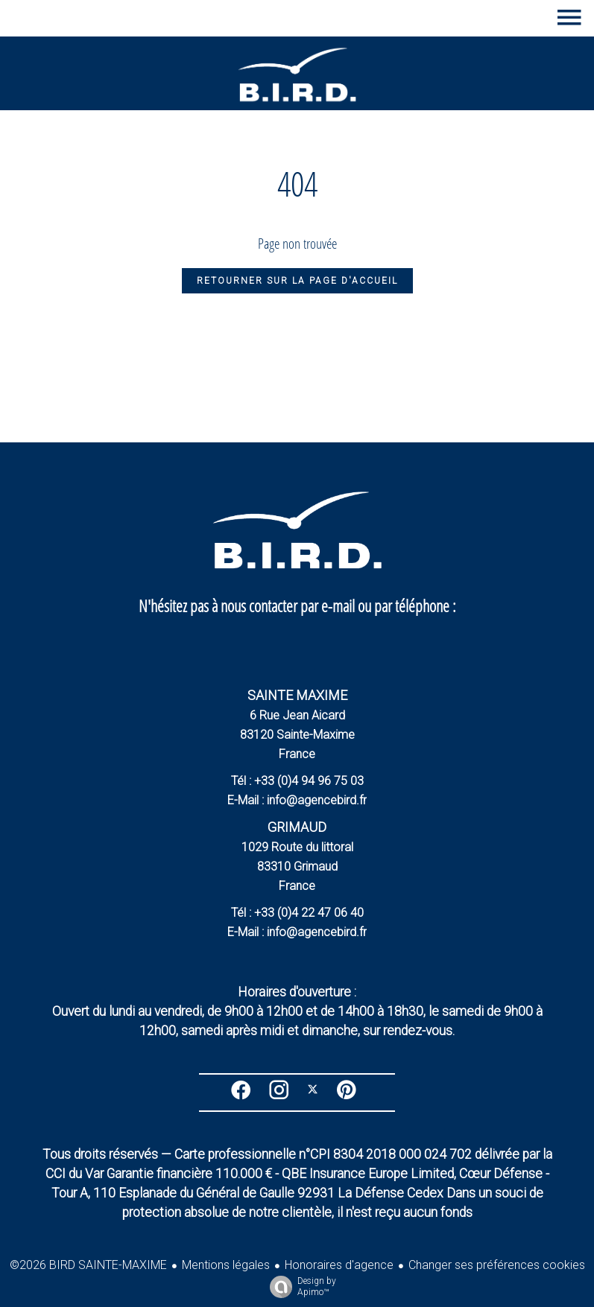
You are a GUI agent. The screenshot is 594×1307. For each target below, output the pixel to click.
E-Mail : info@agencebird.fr (297, 800)
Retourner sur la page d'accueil (297, 281)
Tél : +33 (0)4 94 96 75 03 (297, 781)
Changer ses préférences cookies (496, 1265)
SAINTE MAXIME (297, 695)
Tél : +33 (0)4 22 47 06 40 (297, 913)
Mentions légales (226, 1265)
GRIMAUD (297, 827)
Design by (299, 1287)
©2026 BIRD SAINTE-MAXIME (88, 1265)
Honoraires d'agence (339, 1265)
